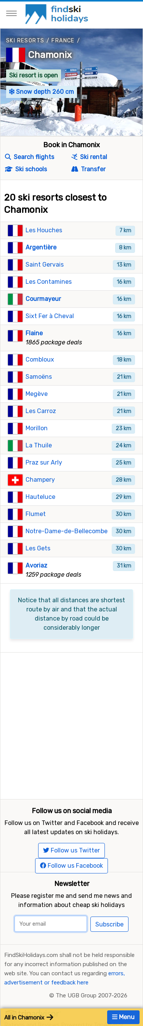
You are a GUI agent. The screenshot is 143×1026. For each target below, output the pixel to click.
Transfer (88, 169)
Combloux (40, 359)
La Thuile (39, 445)
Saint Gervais (45, 264)
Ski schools (26, 169)
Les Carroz (41, 411)
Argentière (41, 247)
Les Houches (44, 230)
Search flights (29, 157)
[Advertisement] (71, 724)
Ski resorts (25, 40)
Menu (123, 1017)
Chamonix (50, 55)
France (62, 40)
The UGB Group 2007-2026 (91, 995)
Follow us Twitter (71, 850)
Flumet (36, 514)
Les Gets (38, 548)
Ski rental (89, 157)
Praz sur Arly (44, 462)
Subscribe (109, 924)
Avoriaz (36, 565)
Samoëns (39, 376)
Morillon (37, 428)
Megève (37, 393)
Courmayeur (43, 298)
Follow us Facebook (71, 865)
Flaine (34, 333)
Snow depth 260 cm (41, 91)
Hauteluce (40, 496)
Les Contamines (49, 281)
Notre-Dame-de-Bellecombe (67, 531)
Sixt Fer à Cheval (50, 316)
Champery (40, 479)
